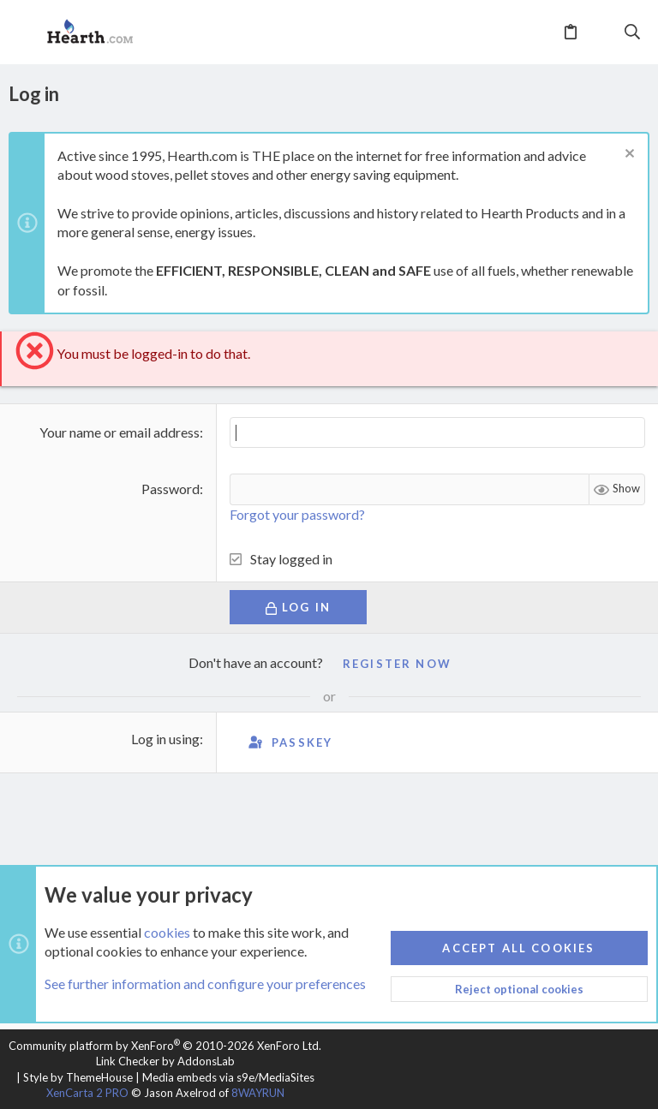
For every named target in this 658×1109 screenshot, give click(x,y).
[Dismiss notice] (627, 155)
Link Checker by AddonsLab (165, 1061)
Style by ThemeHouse (78, 1077)
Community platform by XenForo (165, 1045)
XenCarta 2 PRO (87, 1093)
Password (170, 488)
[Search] (632, 32)
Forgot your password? (297, 514)
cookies (167, 932)
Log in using (165, 738)
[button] (26, 32)
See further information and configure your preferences (205, 984)
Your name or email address (119, 432)
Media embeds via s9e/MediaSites (228, 1077)
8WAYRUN (257, 1093)
